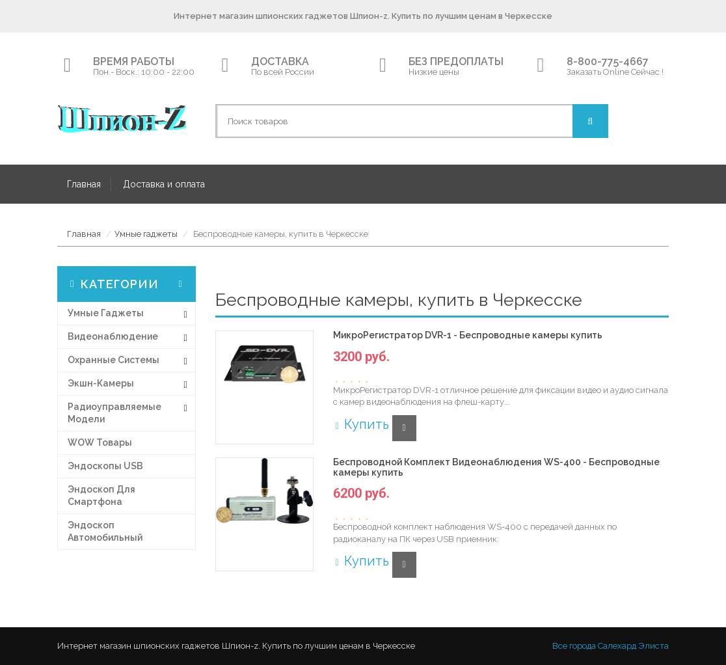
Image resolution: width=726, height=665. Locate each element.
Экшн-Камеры (101, 383)
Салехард (617, 646)
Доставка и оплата (164, 184)
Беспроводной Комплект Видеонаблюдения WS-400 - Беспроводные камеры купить (496, 467)
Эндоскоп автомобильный (105, 531)
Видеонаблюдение (113, 336)
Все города (574, 646)
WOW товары (100, 442)
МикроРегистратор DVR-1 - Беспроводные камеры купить (467, 335)
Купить (360, 424)
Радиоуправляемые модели (114, 412)
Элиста (653, 646)
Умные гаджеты (146, 234)
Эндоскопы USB (105, 466)
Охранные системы (113, 360)
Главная (84, 184)
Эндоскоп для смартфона (101, 495)
